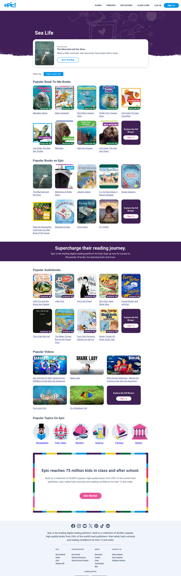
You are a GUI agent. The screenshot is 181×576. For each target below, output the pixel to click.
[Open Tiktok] (102, 526)
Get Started (90, 495)
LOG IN (157, 5)
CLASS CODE (143, 5)
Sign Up (130, 137)
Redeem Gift (60, 563)
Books (58, 557)
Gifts (57, 560)
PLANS (98, 5)
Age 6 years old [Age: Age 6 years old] (53, 74)
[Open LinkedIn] (108, 526)
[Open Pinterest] (96, 526)
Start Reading (68, 59)
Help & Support (117, 554)
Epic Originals (60, 554)
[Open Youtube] (85, 526)
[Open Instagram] (79, 526)
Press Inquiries (117, 557)
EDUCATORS (126, 5)
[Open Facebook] (73, 526)
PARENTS (110, 5)
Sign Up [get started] (171, 5)
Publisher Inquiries (118, 560)
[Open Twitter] (90, 526)
